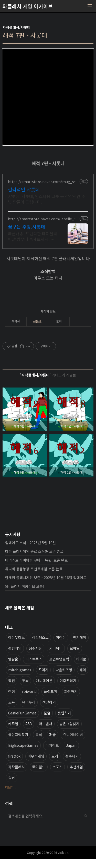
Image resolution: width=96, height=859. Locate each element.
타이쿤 (81, 659)
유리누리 (28, 702)
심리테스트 (40, 637)
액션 (11, 680)
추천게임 (76, 766)
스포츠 (57, 766)
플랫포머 (50, 691)
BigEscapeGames (23, 745)
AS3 (28, 723)
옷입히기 (64, 712)
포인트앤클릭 (59, 659)
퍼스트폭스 (33, 659)
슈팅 (11, 777)
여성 (11, 691)
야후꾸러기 (68, 680)
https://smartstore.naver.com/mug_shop (43, 182)
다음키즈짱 (64, 669)
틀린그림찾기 (18, 734)
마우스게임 (36, 756)
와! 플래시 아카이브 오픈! (24, 586)
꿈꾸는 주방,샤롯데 (26, 226)
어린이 (61, 637)
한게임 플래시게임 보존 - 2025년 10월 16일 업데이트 (46, 577)
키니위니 (55, 648)
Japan (71, 745)
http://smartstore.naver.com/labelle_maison (43, 219)
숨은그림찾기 (69, 723)
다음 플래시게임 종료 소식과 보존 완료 (34, 551)
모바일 (75, 648)
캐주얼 (13, 723)
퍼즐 (52, 734)
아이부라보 (16, 637)
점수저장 (35, 648)
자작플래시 (16, 766)
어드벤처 (45, 723)
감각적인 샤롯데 (24, 189)
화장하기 (71, 691)
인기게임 (79, 637)
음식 (38, 734)
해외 (82, 669)
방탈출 (13, 659)
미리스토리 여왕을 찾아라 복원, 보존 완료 (36, 560)
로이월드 (38, 766)
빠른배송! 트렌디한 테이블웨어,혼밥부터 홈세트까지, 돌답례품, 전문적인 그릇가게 (32, 236)
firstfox (14, 756)
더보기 (9, 787)
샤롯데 (37, 321)
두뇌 (25, 680)
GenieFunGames (22, 712)
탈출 (47, 712)
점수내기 (72, 756)
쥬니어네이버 (73, 734)
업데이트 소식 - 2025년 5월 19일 (30, 542)
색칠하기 (49, 702)
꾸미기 (43, 669)
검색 (86, 816)
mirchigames (19, 669)
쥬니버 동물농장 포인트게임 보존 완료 (33, 568)
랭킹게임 (15, 648)
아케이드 (52, 745)
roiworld (29, 691)
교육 (11, 702)
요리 (54, 756)
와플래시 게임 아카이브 (28, 6)
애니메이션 (44, 680)
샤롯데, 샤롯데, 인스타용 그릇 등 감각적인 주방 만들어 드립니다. (46, 199)
